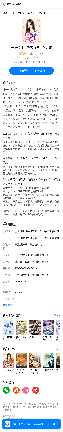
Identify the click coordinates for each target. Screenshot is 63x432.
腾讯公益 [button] (7, 407)
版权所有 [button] (17, 407)
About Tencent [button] (19, 404)
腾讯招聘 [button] (52, 404)
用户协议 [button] (7, 410)
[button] (12, 4)
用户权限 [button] (27, 407)
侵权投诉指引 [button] (49, 407)
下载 (53, 424)
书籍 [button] (12, 12)
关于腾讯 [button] (7, 404)
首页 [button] (5, 12)
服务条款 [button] (32, 404)
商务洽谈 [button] (42, 404)
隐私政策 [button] (8, 305)
